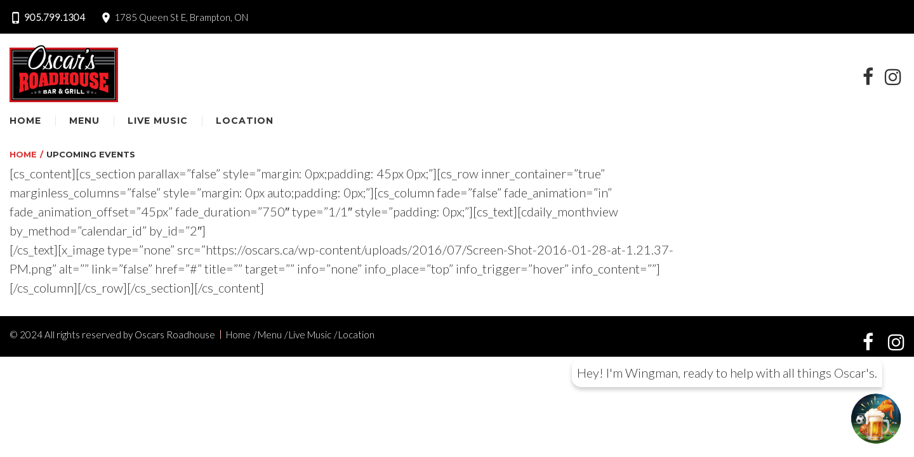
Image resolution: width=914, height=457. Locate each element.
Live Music (158, 120)
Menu (84, 120)
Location (245, 120)
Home (25, 120)
